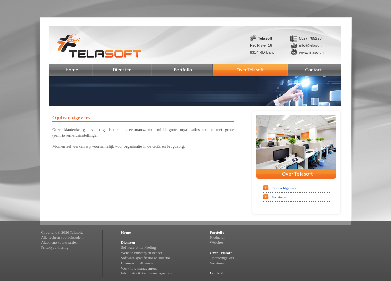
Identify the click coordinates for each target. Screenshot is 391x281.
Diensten (128, 242)
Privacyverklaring (55, 247)
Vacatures (279, 197)
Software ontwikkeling (138, 247)
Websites (216, 242)
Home (126, 232)
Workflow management (139, 268)
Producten (217, 237)
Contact (216, 273)
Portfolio (217, 232)
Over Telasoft (221, 253)
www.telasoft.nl (311, 52)
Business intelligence (137, 263)
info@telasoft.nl (312, 45)
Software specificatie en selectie (145, 258)
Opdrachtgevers (284, 188)
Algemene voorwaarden (59, 242)
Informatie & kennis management (146, 273)
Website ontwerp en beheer (141, 253)
